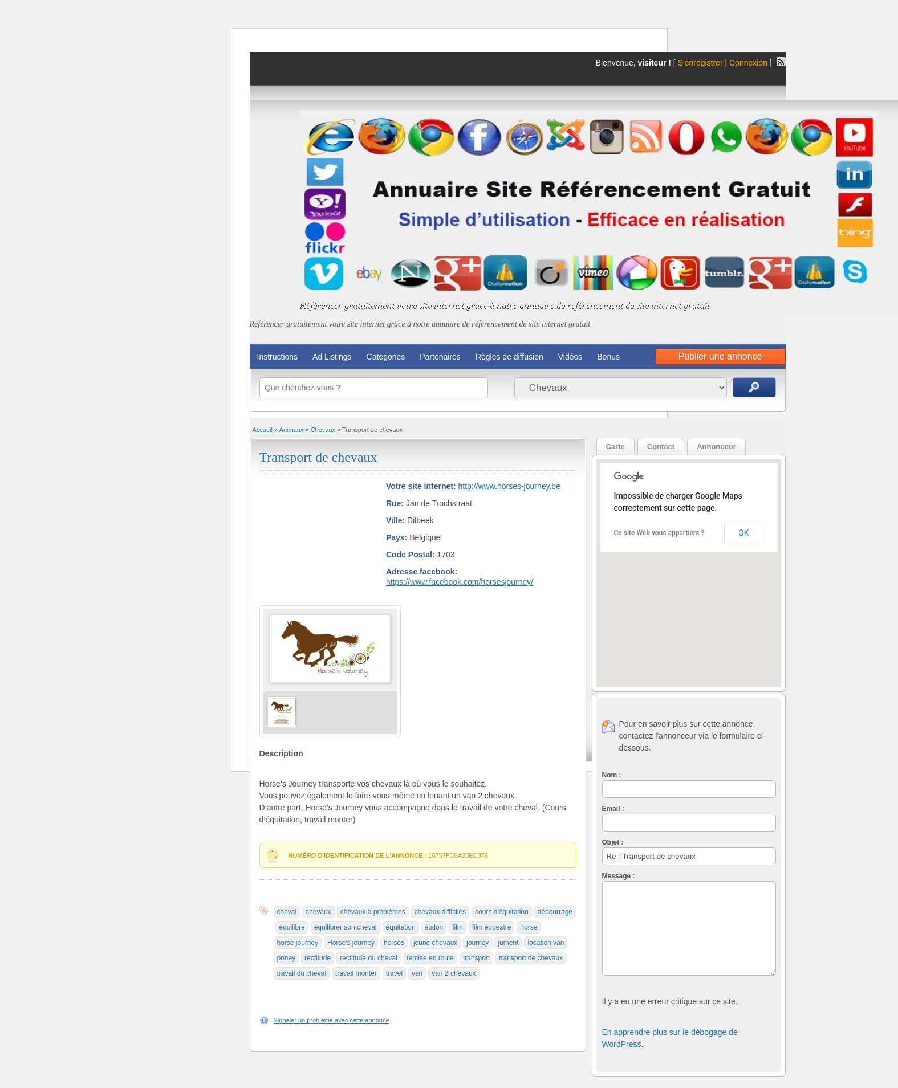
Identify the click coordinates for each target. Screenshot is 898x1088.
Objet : (613, 842)
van (417, 973)
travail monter (356, 973)
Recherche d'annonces (754, 387)
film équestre (491, 927)
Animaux (291, 429)
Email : (613, 809)
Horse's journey (351, 943)
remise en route (430, 958)
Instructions (277, 356)
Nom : (611, 775)
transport (476, 958)
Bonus (608, 356)
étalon (434, 927)
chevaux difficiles (440, 912)
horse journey (298, 943)
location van (545, 943)
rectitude (317, 958)
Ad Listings (331, 356)
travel (394, 973)
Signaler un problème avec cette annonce (331, 1020)
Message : (618, 876)
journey (477, 943)
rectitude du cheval (368, 958)
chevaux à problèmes (372, 912)
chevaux (318, 912)
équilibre (291, 927)
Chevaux (323, 429)
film (457, 927)
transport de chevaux (531, 958)
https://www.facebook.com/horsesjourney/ (459, 581)
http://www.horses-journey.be (509, 486)
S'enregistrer (700, 62)
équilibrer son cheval (345, 927)
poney (286, 958)
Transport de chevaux (318, 457)
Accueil (263, 429)
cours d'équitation (502, 912)
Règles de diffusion (509, 356)
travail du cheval (302, 973)
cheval (287, 912)
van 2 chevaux (454, 973)
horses (394, 943)
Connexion (749, 62)
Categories (386, 356)
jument (508, 943)
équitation (401, 927)
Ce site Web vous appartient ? (659, 533)
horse (528, 927)
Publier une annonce (720, 356)
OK (743, 532)
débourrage (555, 912)
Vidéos (570, 356)
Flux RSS (781, 61)
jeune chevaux (435, 943)
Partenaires (440, 356)
